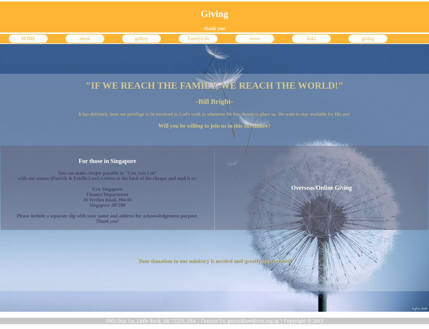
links (311, 38)
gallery (141, 38)
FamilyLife (198, 38)
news (255, 38)
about (85, 38)
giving (368, 38)
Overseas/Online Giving (321, 187)
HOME (28, 38)
